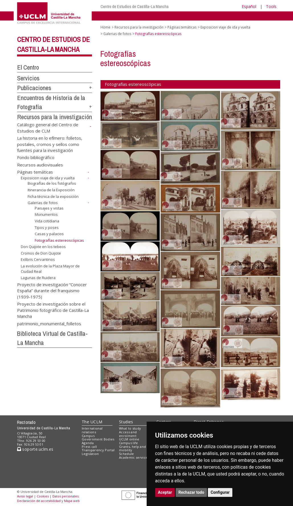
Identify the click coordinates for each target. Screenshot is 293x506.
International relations (92, 430)
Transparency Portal (98, 450)
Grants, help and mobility (132, 448)
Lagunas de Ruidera (38, 277)
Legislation (90, 454)
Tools (271, 6)
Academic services (134, 457)
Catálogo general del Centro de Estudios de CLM (47, 127)
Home (105, 27)
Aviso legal (25, 496)
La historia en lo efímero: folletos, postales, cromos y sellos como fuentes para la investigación (49, 144)
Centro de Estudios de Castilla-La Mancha (135, 6)
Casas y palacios (49, 233)
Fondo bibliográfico (35, 157)
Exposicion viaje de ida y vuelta (48, 177)
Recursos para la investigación (54, 117)
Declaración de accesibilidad (39, 501)
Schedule (126, 454)
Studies (126, 421)
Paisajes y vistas (49, 208)
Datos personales (65, 496)
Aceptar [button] (165, 492)
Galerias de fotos (43, 202)
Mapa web (72, 501)
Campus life (128, 443)
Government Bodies (98, 439)
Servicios (28, 78)
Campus (88, 436)
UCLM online (129, 439)
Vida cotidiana (47, 220)
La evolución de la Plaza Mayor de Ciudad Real (50, 268)
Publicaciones (34, 88)
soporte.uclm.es (35, 449)
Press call (89, 446)
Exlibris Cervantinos (38, 259)
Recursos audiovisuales (40, 164)
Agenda (88, 443)
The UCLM (92, 421)
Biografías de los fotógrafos (52, 183)
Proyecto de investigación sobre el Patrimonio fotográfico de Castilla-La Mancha (53, 310)
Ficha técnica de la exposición (53, 196)
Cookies (43, 496)
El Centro (28, 67)
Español (249, 6)
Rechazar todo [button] (191, 492)
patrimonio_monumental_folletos (49, 323)
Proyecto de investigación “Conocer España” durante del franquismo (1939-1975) (52, 291)
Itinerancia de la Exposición (51, 189)
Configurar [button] (220, 492)
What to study (130, 428)
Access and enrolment (128, 434)
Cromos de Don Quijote (41, 253)
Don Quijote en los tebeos (43, 246)
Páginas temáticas (35, 172)
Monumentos (46, 214)
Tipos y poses (47, 227)
